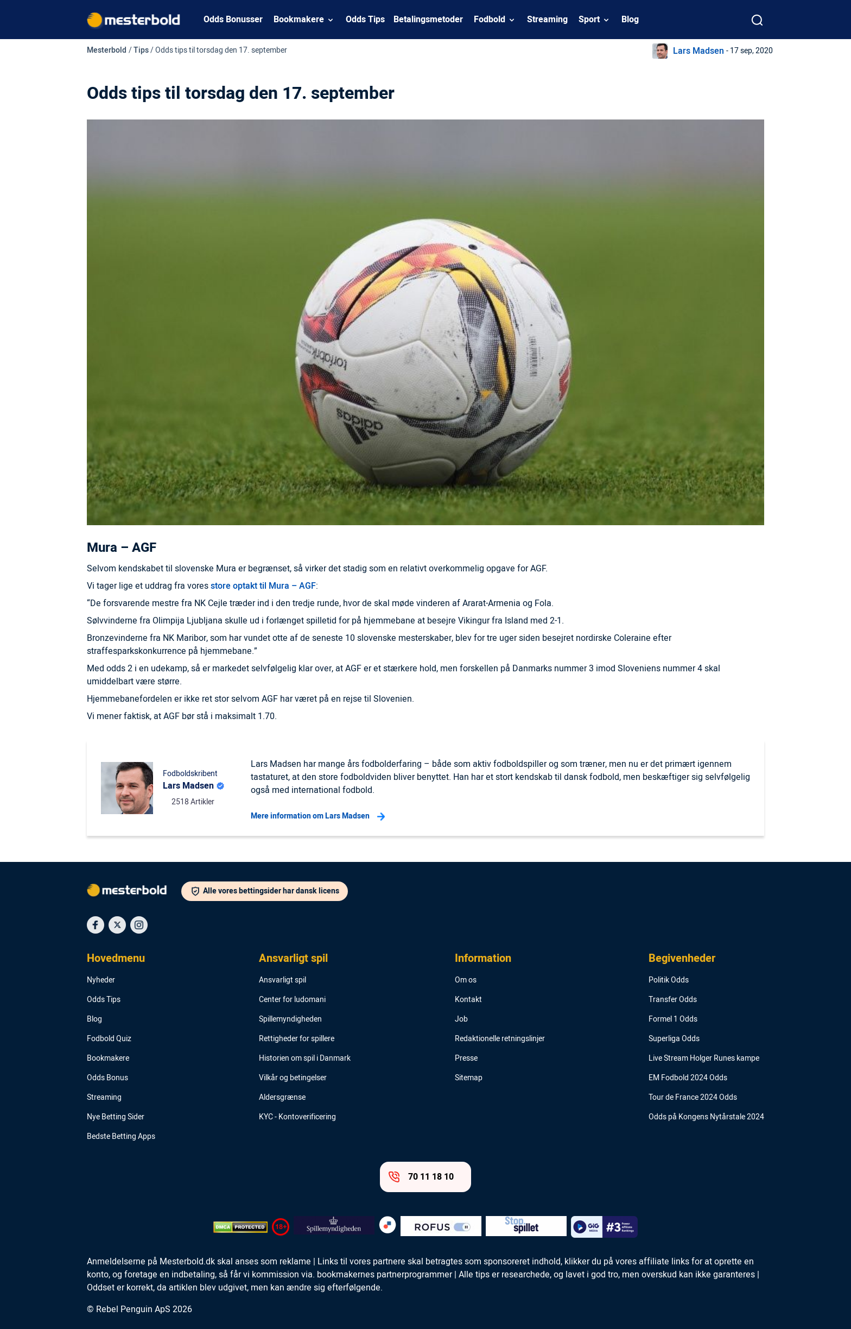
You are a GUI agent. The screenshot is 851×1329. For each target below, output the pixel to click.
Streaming (547, 19)
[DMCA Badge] (240, 1227)
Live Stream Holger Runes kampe (704, 1058)
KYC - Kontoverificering (297, 1117)
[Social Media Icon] (95, 925)
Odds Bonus (107, 1078)
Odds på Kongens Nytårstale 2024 (706, 1117)
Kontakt (468, 999)
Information (483, 958)
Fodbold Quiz (109, 1039)
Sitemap (468, 1078)
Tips (141, 50)
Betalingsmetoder (428, 19)
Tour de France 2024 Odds (693, 1097)
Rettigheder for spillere (296, 1039)
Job (461, 1019)
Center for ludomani (292, 999)
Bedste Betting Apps (121, 1136)
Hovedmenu (116, 958)
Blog (630, 19)
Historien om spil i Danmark (305, 1058)
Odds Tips (365, 19)
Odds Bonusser (233, 19)
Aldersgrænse (282, 1097)
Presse (466, 1058)
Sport (589, 19)
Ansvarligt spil (293, 958)
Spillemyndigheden (290, 1019)
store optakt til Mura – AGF (263, 586)
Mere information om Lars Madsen (318, 816)
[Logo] (134, 892)
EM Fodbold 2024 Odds (688, 1078)
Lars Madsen (698, 51)
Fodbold (489, 19)
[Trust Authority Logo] (334, 1227)
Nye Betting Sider (115, 1117)
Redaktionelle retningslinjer (500, 1039)
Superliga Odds (674, 1039)
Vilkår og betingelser (293, 1078)
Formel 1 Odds (673, 1019)
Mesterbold (106, 50)
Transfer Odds (673, 999)
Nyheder (101, 980)
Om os (466, 980)
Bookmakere (299, 19)
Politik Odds (669, 980)
